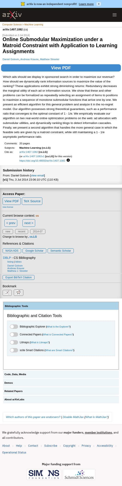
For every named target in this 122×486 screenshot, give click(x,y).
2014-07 (38, 231)
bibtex (18, 261)
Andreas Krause (29, 59)
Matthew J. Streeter (17, 271)
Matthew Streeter (49, 59)
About (6, 446)
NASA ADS (11, 250)
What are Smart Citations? (59, 350)
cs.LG (33, 236)
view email (37, 175)
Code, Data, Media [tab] (15, 374)
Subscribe (50, 446)
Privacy (86, 446)
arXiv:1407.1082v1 (33, 156)
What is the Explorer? (58, 326)
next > (28, 223)
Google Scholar (34, 250)
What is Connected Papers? (58, 334)
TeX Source (32, 201)
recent (21, 231)
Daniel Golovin (11, 59)
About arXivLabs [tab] (14, 399)
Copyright (69, 446)
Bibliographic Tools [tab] (16, 306)
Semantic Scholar (60, 250)
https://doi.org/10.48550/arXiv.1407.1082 (42, 160)
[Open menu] (114, 15)
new (7, 231)
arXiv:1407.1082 (28, 151)
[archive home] (12, 15)
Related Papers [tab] (13, 391)
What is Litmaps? (40, 342)
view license (8, 207)
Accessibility (105, 446)
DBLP (7, 258)
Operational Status (14, 452)
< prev (10, 223)
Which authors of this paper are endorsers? (33, 417)
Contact (33, 446)
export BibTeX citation (18, 277)
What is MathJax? (96, 417)
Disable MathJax (73, 417)
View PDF (61, 67)
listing (10, 261)
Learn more (86, 4)
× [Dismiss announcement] (99, 4)
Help (19, 446)
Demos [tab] (8, 382)
